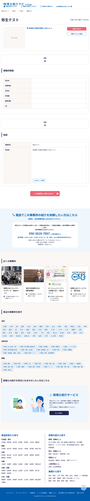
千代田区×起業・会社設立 (26, 349)
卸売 (62, 475)
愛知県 (9, 458)
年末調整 (79, 442)
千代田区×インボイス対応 (69, 346)
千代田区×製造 (16, 363)
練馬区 (33, 329)
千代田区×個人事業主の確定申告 (27, 346)
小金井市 (35, 332)
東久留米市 (18, 336)
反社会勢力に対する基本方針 (66, 493)
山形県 (32, 442)
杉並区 (4, 329)
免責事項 (32, 493)
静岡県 (3, 458)
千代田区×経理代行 (55, 346)
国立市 (68, 332)
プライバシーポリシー (22, 493)
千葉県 (26, 449)
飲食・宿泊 (68, 475)
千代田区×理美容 (20, 366)
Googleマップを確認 (39, 180)
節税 (82, 445)
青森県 (9, 442)
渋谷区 (79, 326)
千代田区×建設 (6, 363)
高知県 (9, 473)
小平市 (42, 332)
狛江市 (81, 332)
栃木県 (9, 449)
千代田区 (21, 11)
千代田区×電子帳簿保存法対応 (10, 349)
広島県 (20, 470)
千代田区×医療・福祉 (77, 366)
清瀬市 (11, 336)
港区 (17, 326)
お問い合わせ (77, 29)
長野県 (32, 455)
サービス (76, 478)
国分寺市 (62, 332)
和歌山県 (38, 464)
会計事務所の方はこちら (63, 6)
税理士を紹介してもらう (28, 6)
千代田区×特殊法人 (7, 370)
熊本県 (20, 479)
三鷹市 (80, 329)
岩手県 (15, 442)
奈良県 (20, 464)
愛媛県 (3, 473)
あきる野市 (53, 336)
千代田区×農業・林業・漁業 (62, 366)
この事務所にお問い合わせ (43, 193)
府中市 (10, 332)
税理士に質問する (46, 6)
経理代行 (51, 445)
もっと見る (58, 413)
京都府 (9, 464)
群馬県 (15, 449)
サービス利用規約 (42, 493)
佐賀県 (9, 479)
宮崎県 (32, 479)
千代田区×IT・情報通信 (75, 363)
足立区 (40, 329)
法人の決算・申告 (54, 442)
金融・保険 (52, 478)
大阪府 (3, 464)
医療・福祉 (64, 481)
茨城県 (3, 449)
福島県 (37, 442)
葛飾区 (46, 329)
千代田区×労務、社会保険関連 (46, 353)
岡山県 (15, 470)
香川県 (37, 470)
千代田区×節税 (55, 349)
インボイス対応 (60, 445)
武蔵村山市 (26, 336)
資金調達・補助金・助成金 (57, 460)
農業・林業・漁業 (54, 481)
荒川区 (21, 329)
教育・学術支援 (67, 478)
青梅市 (4, 332)
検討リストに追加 (76, 34)
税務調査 (51, 447)
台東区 (34, 326)
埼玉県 (20, 449)
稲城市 (40, 336)
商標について (52, 493)
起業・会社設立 (53, 454)
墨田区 (41, 326)
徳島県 (32, 470)
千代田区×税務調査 (67, 349)
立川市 (66, 329)
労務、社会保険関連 (55, 467)
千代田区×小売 (27, 363)
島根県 (9, 470)
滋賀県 (32, 464)
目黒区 (59, 326)
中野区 (85, 326)
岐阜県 (37, 455)
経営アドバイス (72, 460)
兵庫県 (15, 464)
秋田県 (26, 442)
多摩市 (34, 336)
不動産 (76, 475)
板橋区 (27, 329)
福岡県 (3, 479)
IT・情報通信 (83, 475)
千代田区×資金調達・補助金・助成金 (11, 353)
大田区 (65, 326)
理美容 (59, 478)
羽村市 (46, 336)
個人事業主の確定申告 (68, 442)
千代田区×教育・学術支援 (34, 366)
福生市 (75, 332)
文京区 (28, 326)
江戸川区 (53, 329)
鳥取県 (3, 470)
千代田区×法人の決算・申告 (9, 346)
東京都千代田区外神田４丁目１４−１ (40, 28)
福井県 (20, 455)
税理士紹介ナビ (5, 11)
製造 (54, 475)
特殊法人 (72, 481)
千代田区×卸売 (37, 363)
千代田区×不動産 (62, 363)
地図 (45, 58)
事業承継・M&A (65, 454)
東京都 (13, 11)
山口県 (26, 470)
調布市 (22, 332)
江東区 (47, 326)
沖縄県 (3, 482)
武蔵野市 (73, 329)
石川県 (15, 455)
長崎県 (15, 479)
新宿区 (22, 326)
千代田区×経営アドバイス (29, 353)
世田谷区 (72, 326)
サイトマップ (9, 493)
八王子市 (60, 329)
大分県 (26, 479)
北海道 (3, 442)
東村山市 (55, 332)
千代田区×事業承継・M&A (42, 349)
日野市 (48, 332)
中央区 (11, 326)
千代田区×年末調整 (43, 346)
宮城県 (20, 442)
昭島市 (16, 332)
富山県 (9, 455)
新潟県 (3, 455)
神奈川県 (38, 449)
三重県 (26, 464)
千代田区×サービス (48, 366)
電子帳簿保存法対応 (73, 445)
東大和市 (5, 336)
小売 (58, 475)
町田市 (28, 332)
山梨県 (26, 455)
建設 (50, 475)
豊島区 (10, 329)
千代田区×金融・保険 (8, 366)
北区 (16, 329)
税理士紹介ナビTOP (10, 6)
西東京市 (61, 336)
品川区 (53, 326)
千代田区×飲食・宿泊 (49, 363)
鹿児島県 (38, 479)
